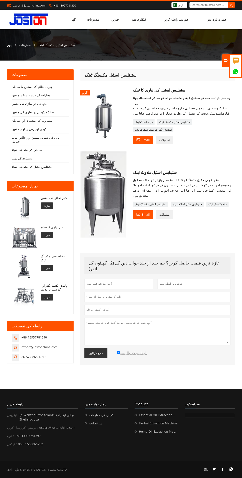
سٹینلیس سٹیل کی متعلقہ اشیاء (32, 167)
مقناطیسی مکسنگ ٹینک (53, 258)
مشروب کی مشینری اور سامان (32, 120)
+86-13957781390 (65, 5)
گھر (73, 19)
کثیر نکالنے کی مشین (54, 198)
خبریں (115, 19)
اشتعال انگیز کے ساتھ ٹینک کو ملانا (153, 129)
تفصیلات (164, 140)
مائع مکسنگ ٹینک (217, 204)
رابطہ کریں (15, 404)
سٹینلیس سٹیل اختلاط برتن (187, 204)
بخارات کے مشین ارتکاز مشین (31, 95)
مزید (47, 206)
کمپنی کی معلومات (101, 415)
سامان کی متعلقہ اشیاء (27, 150)
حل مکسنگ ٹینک (144, 122)
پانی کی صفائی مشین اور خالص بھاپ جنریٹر (35, 139)
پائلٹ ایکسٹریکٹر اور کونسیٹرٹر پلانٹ (54, 287)
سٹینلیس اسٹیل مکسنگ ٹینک (175, 122)
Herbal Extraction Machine (158, 423)
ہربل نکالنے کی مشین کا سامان (32, 87)
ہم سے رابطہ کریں (175, 19)
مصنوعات (93, 19)
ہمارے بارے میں (216, 19)
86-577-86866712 (33, 357)
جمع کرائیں (96, 353)
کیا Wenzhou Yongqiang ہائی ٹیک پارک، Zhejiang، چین (47, 417)
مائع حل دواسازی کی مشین (29, 104)
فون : (10, 436)
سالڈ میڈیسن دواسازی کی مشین (33, 112)
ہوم (9, 45)
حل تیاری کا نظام (52, 227)
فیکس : (12, 444)
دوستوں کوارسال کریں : (22, 427)
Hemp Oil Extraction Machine (160, 431)
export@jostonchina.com (29, 5)
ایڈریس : (12, 415)
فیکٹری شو (139, 19)
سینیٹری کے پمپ (22, 158)
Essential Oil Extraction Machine (162, 415)
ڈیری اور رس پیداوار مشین (29, 129)
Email (143, 139)
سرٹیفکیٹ (95, 423)
